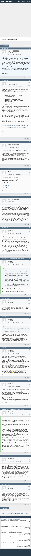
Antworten (5, 45)
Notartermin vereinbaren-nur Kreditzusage (10, 519)
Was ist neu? (21, 1)
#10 (29, 347)
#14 (29, 484)
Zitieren (27, 77)
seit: (9, 54)
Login (28, 1)
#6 (29, 227)
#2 (29, 80)
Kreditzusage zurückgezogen (7, 525)
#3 (29, 141)
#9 (29, 316)
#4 (29, 168)
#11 (29, 380)
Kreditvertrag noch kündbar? (7, 542)
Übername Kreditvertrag (6, 531)
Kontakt (28, 550)
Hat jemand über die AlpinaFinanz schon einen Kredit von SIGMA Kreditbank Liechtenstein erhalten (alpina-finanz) (15, 124)
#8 (29, 298)
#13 (29, 456)
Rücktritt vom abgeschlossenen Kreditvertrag (11, 536)
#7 (29, 258)
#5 (29, 197)
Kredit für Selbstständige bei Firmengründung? (18, 513)
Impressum (16, 550)
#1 (29, 48)
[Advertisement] (15, 20)
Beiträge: (18, 54)
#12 (29, 409)
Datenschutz (23, 550)
